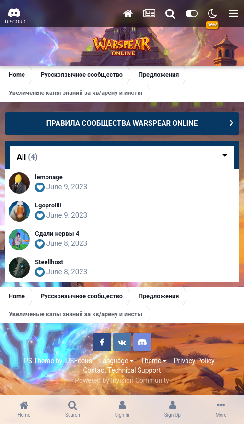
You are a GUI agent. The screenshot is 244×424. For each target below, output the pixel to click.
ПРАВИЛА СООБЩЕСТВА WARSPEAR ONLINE (122, 123)
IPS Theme (38, 361)
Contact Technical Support (122, 370)
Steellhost (49, 261)
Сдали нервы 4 (57, 233)
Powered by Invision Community (122, 380)
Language (116, 361)
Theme (154, 361)
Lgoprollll (48, 205)
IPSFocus (78, 361)
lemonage (49, 177)
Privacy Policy (194, 361)
